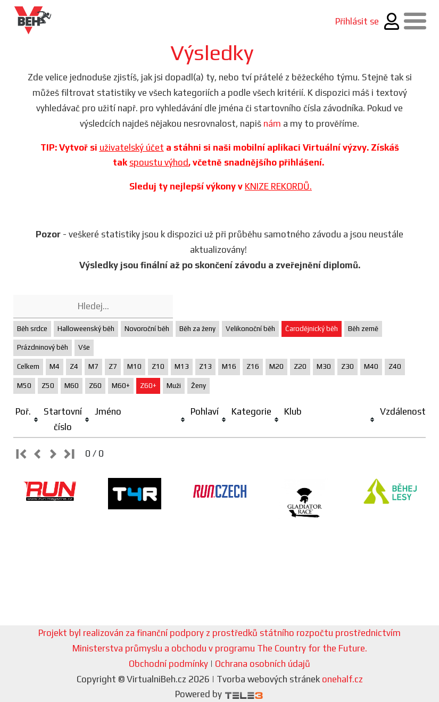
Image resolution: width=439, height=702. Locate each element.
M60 (71, 386)
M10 (134, 366)
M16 (229, 366)
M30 (324, 366)
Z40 (394, 366)
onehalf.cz (342, 679)
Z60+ (148, 386)
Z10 (158, 366)
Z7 (113, 366)
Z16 (252, 366)
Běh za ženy (197, 329)
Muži (174, 386)
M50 (24, 386)
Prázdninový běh (42, 347)
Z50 (48, 386)
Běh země (363, 329)
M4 (54, 366)
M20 (276, 366)
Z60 (95, 386)
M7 (93, 366)
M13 (182, 366)
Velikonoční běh (250, 329)
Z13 (205, 366)
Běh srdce (32, 329)
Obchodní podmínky (168, 663)
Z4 (74, 366)
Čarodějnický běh (311, 329)
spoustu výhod (158, 162)
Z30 (347, 366)
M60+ (121, 386)
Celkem (28, 366)
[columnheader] (27, 419)
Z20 (300, 366)
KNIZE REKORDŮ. (278, 186)
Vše (84, 347)
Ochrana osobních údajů (262, 663)
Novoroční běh (147, 329)
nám (272, 123)
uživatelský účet (132, 147)
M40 (371, 366)
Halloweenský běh (85, 329)
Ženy (198, 386)
